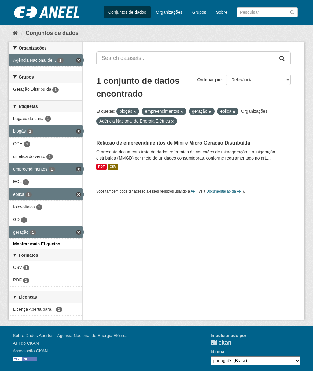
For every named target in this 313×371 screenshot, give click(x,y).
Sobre (221, 12)
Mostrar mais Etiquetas (36, 243)
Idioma (217, 351)
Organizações (169, 12)
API (194, 191)
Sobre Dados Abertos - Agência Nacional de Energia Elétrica (70, 335)
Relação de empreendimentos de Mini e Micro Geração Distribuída (173, 142)
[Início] (15, 33)
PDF (101, 167)
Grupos (199, 12)
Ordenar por (209, 79)
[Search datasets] (267, 12)
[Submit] (292, 11)
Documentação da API (224, 191)
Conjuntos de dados (127, 12)
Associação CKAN (30, 350)
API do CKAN (26, 343)
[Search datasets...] (185, 58)
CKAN (221, 342)
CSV (113, 167)
